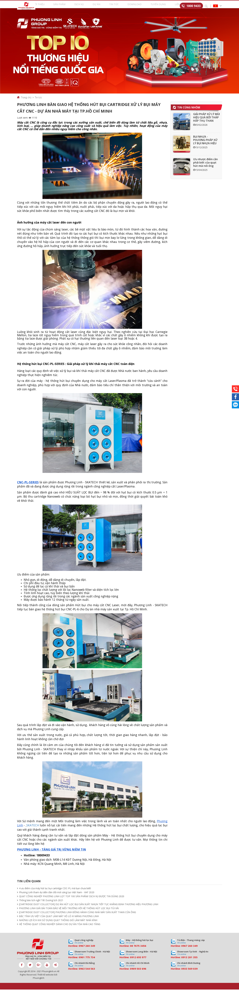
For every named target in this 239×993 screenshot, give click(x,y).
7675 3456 (140, 949)
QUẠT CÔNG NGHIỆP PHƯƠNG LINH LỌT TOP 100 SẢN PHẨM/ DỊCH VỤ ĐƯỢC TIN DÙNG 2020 (71, 899)
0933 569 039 (189, 972)
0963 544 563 (87, 972)
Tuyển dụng (154, 6)
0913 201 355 (189, 960)
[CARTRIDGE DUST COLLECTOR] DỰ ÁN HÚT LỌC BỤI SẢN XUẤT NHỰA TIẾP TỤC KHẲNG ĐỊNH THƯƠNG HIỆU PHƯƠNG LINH (88, 907)
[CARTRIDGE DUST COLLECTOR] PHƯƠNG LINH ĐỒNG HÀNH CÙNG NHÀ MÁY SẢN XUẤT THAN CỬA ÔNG (77, 915)
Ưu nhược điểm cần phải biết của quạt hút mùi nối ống (205, 166)
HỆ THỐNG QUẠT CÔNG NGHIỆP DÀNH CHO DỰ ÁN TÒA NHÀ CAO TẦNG (59, 927)
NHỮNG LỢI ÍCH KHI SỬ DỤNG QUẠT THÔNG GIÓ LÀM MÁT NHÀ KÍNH (58, 923)
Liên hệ (173, 6)
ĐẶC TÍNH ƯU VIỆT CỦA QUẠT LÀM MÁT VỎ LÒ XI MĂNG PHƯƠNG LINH (59, 919)
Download (133, 6)
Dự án (99, 6)
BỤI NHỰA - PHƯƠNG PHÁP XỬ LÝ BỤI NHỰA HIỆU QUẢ (205, 145)
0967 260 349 (87, 949)
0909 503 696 (138, 972)
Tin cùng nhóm (188, 111)
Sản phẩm (67, 6)
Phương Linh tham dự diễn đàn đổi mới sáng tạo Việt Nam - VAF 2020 (56, 895)
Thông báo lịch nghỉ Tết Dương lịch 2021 (41, 903)
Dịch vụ (84, 6)
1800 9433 (193, 6)
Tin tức (115, 6)
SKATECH (32, 829)
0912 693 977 (138, 960)
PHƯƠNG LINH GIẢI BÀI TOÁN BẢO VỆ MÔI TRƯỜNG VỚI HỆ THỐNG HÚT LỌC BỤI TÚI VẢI (69, 911)
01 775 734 (88, 960)
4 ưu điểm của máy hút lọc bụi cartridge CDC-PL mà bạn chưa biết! (55, 891)
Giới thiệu (48, 6)
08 (131, 949)
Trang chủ (26, 100)
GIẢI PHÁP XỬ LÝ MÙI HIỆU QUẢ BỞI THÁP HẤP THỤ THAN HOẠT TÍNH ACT (206, 122)
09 (80, 960)
